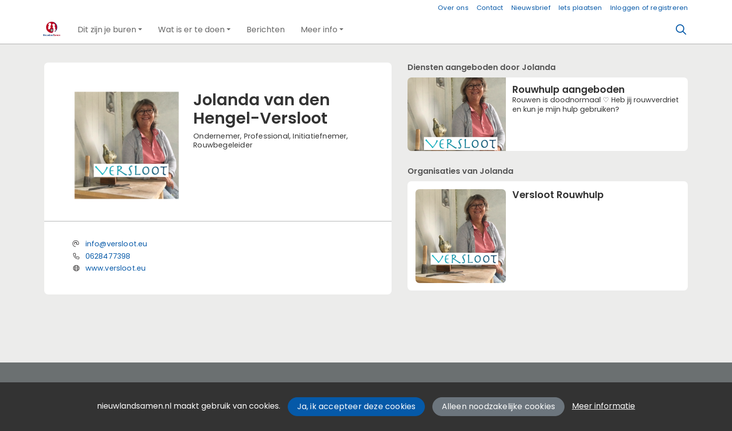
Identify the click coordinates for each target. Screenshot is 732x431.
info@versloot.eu (116, 244)
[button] (110, 30)
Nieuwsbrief (531, 7)
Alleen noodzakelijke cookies (499, 406)
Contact (490, 7)
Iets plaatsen (580, 7)
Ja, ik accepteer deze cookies (356, 406)
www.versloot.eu (115, 268)
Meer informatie (603, 406)
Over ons (453, 7)
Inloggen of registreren (649, 7)
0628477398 (108, 256)
